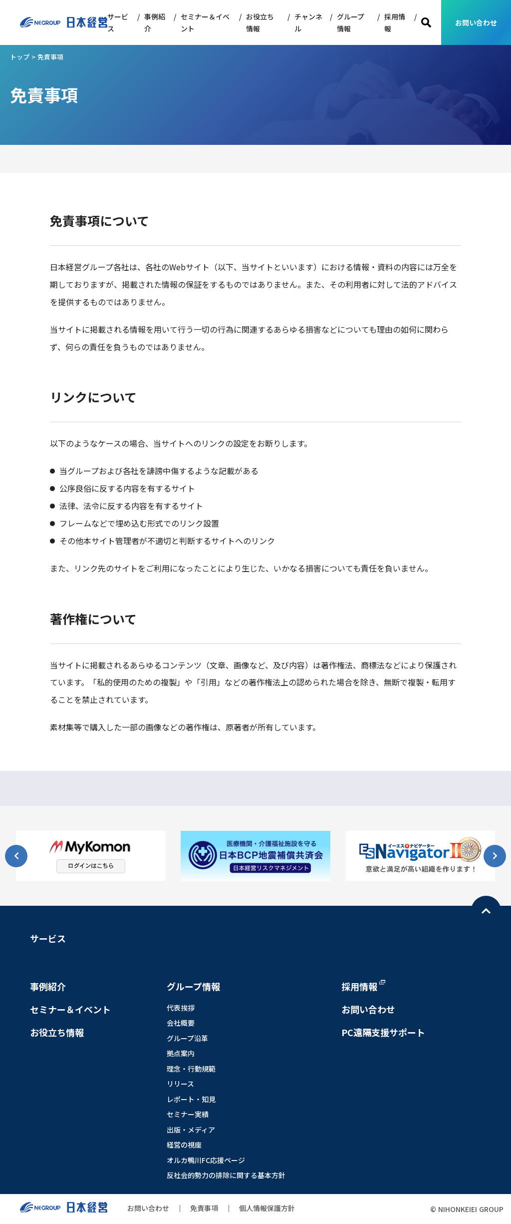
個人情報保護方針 (267, 1208)
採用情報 (394, 22)
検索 (426, 22)
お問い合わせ (476, 22)
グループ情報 (350, 22)
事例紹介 (154, 22)
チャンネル (308, 22)
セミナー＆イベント (205, 22)
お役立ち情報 (260, 22)
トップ (19, 56)
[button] (495, 856)
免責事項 (204, 1208)
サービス (117, 22)
